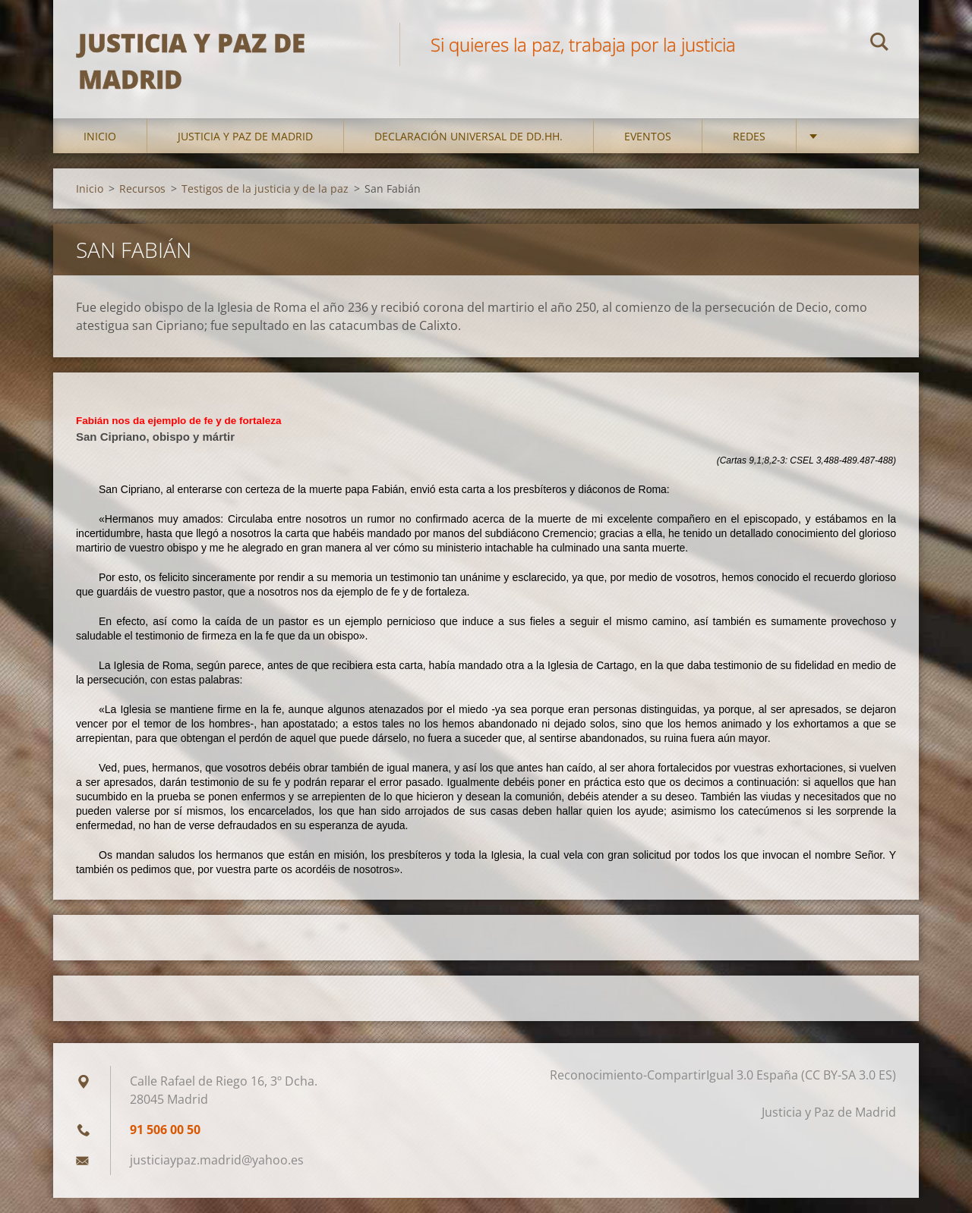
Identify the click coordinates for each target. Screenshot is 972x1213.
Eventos (647, 151)
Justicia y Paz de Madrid (245, 151)
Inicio (100, 151)
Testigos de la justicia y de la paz (265, 203)
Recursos (142, 203)
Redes (749, 151)
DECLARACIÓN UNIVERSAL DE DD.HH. (468, 151)
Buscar (879, 44)
